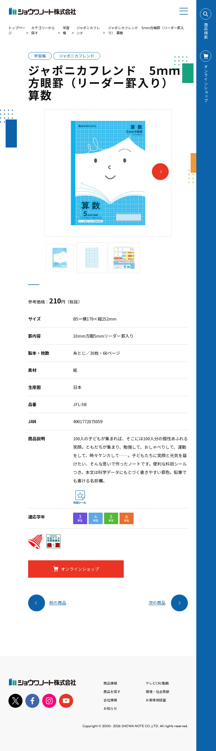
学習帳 (66, 30)
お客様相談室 (156, 699)
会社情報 (110, 699)
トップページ (16, 30)
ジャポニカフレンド (88, 30)
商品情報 (110, 683)
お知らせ (110, 708)
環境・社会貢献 (157, 691)
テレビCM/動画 (157, 683)
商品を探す (112, 691)
